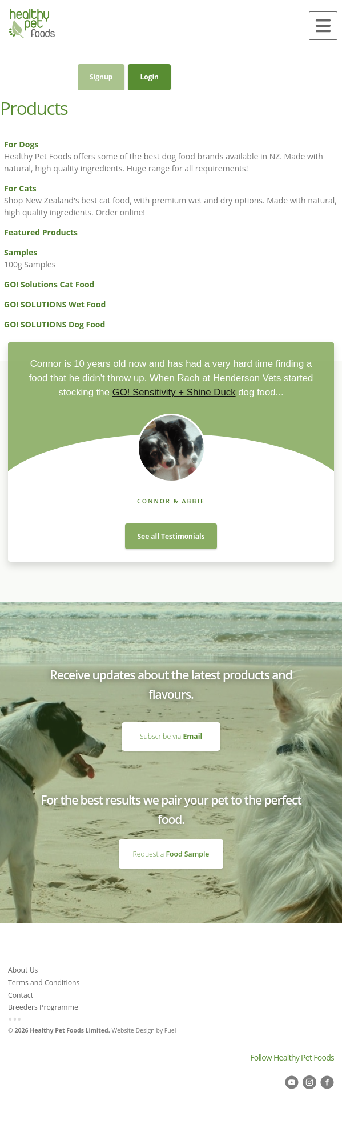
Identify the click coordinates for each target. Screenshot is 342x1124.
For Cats (20, 188)
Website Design (132, 1030)
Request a (171, 854)
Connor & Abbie (171, 501)
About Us (23, 970)
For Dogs (21, 144)
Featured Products (41, 232)
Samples (20, 252)
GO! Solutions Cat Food (49, 284)
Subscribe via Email (171, 726)
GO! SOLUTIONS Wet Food (55, 304)
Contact (20, 995)
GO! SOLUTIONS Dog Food (54, 324)
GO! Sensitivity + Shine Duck (174, 392)
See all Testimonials (170, 536)
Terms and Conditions (43, 982)
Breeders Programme (43, 1007)
